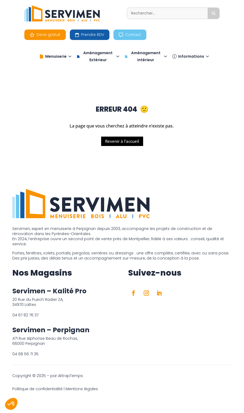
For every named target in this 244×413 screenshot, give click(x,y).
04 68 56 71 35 (25, 354)
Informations (190, 56)
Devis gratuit (45, 34)
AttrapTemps (70, 375)
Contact (130, 34)
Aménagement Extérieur (98, 56)
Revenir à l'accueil (122, 141)
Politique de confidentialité (37, 389)
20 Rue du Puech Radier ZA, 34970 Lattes (37, 302)
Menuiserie (55, 56)
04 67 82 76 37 (25, 315)
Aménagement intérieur (146, 56)
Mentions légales (82, 389)
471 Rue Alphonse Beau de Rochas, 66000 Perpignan (45, 341)
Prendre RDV (89, 34)
